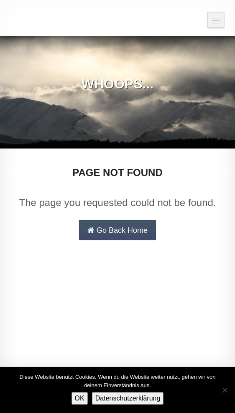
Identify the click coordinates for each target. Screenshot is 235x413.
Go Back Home (117, 230)
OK (79, 398)
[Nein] (224, 390)
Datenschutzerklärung (128, 398)
